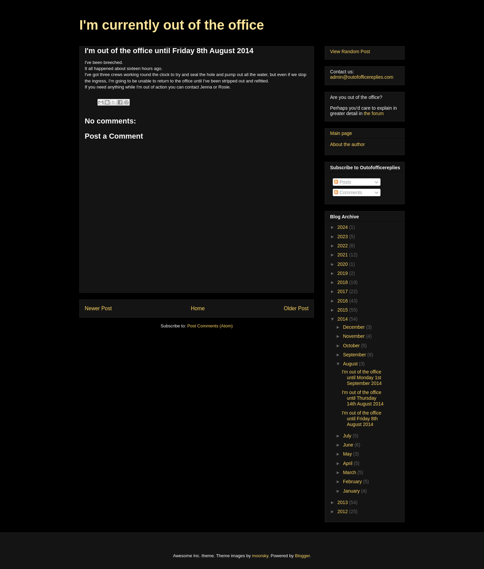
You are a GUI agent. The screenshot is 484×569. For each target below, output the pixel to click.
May (348, 454)
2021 (343, 254)
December (354, 327)
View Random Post (350, 51)
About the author (347, 144)
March (350, 472)
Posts (342, 182)
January (352, 491)
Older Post (296, 308)
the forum (374, 113)
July (348, 435)
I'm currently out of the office (171, 24)
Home (198, 308)
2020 (343, 264)
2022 (343, 245)
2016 (343, 301)
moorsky (260, 555)
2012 (343, 511)
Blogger (302, 555)
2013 (343, 502)
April (348, 463)
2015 (343, 310)
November (354, 336)
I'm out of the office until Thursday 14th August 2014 (363, 398)
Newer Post (98, 308)
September (355, 354)
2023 (343, 236)
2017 (343, 291)
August (351, 363)
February (353, 481)
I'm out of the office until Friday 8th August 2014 (361, 418)
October (352, 345)
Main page (341, 133)
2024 (343, 227)
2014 (343, 319)
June (348, 445)
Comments (348, 192)
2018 (343, 282)
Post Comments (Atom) (210, 325)
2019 (343, 273)
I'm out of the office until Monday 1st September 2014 (362, 377)
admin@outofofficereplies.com (361, 77)
